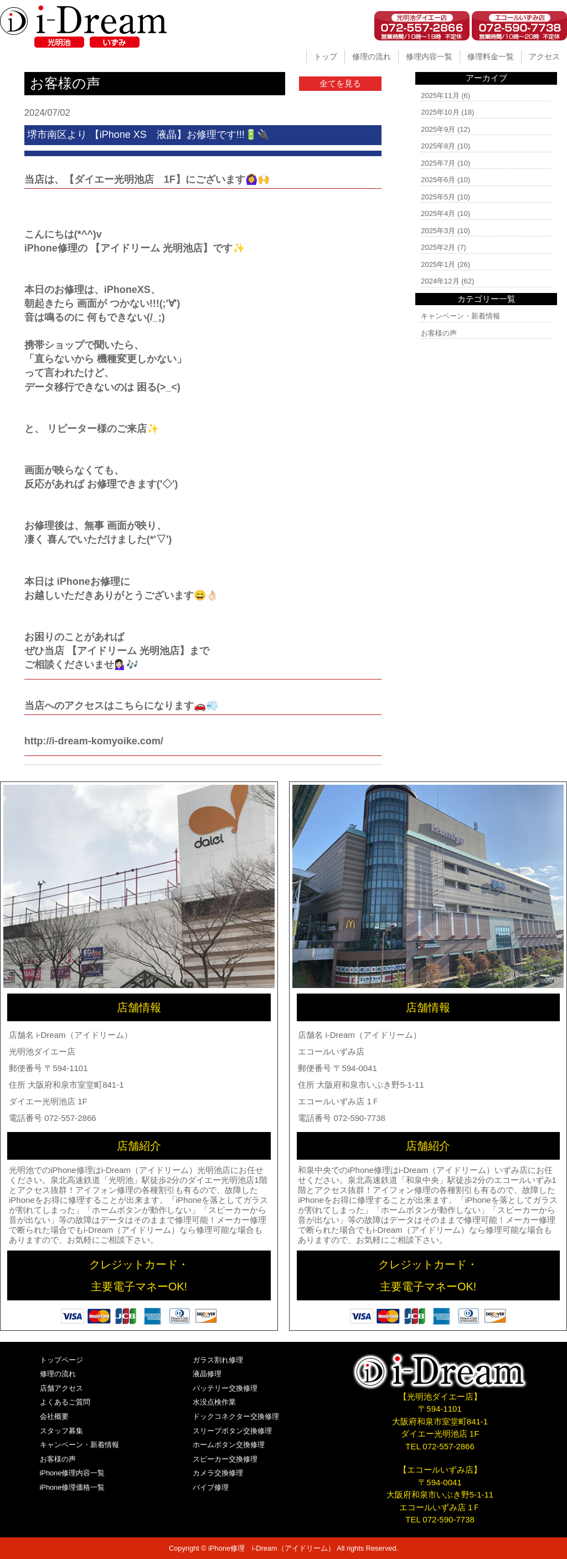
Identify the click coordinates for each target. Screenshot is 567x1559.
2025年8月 (438, 146)
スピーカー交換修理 (225, 1459)
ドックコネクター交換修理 (236, 1416)
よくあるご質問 (65, 1402)
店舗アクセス (61, 1388)
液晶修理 (207, 1374)
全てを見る (340, 83)
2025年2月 (438, 247)
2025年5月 (438, 197)
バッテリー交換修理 (225, 1388)
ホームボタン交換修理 (229, 1444)
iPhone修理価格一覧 (72, 1487)
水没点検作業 (214, 1402)
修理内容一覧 (429, 56)
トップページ (61, 1360)
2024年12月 (440, 281)
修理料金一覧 (490, 56)
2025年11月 (440, 95)
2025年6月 (438, 180)
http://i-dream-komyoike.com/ (93, 741)
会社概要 (54, 1416)
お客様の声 (439, 333)
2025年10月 (440, 112)
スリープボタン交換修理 (232, 1431)
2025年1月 (438, 264)
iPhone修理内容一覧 (72, 1473)
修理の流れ (371, 56)
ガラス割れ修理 (218, 1360)
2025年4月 (438, 213)
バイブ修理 (211, 1487)
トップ (325, 56)
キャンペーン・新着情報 (460, 316)
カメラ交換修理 (218, 1473)
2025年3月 (438, 231)
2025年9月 (438, 129)
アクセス (544, 56)
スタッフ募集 (61, 1431)
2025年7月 (438, 163)
